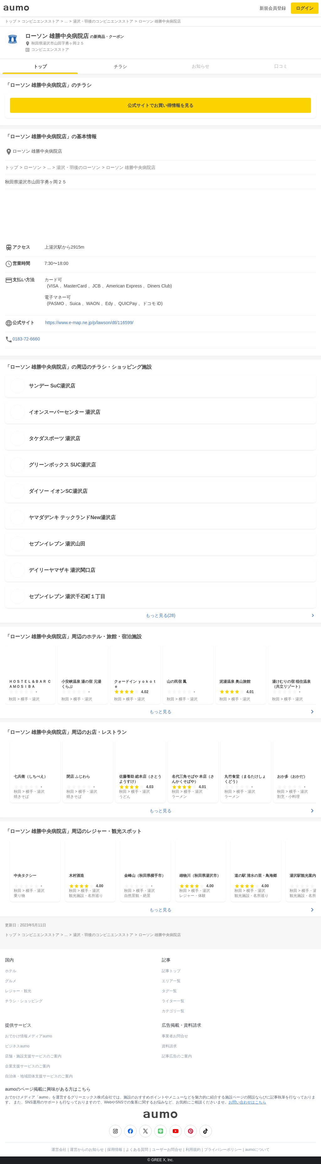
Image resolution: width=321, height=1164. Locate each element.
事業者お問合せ (175, 1036)
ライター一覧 (173, 1001)
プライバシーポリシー (223, 1149)
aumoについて (257, 1149)
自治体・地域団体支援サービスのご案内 (39, 1076)
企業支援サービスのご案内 (27, 1066)
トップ (40, 66)
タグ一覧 (169, 991)
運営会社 (58, 1149)
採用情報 (114, 1149)
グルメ (10, 981)
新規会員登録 (273, 8)
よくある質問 (137, 1149)
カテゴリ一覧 (173, 1011)
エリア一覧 (171, 981)
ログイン (304, 8)
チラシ (120, 66)
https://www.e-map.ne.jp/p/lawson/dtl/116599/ (89, 322)
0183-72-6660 (26, 338)
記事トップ (171, 971)
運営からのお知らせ (87, 1149)
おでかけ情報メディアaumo (28, 1036)
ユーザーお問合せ (167, 1149)
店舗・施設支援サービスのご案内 (33, 1056)
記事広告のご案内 (177, 1056)
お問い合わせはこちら (247, 1102)
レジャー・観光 (18, 991)
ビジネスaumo (17, 1046)
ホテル (10, 971)
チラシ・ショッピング (24, 1001)
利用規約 (193, 1149)
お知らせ (200, 66)
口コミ (280, 66)
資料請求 (169, 1046)
